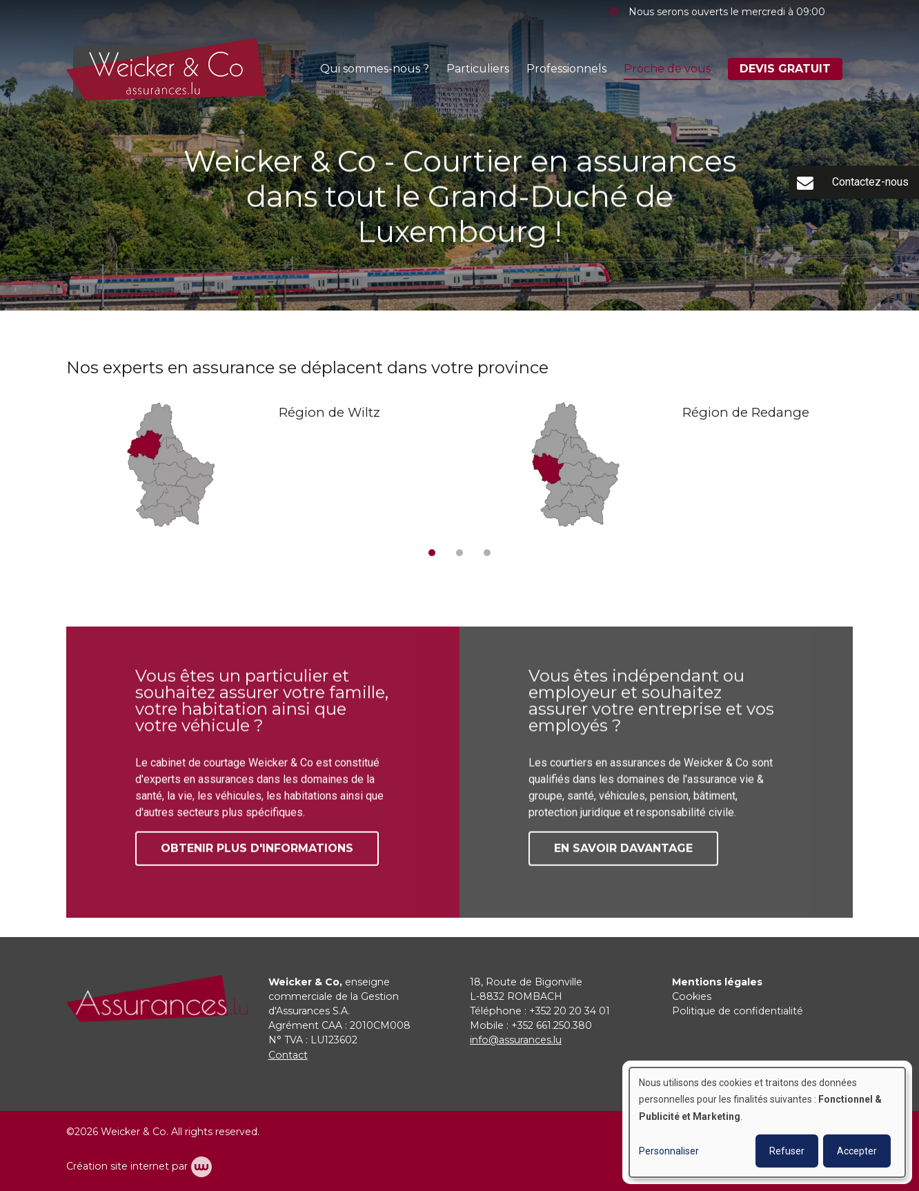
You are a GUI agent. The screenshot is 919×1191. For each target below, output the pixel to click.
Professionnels (566, 68)
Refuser (786, 1150)
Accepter (857, 1150)
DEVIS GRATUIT (785, 68)
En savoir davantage (623, 853)
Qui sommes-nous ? (374, 68)
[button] (432, 552)
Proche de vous (667, 68)
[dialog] (767, 1122)
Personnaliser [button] (669, 1150)
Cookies (691, 996)
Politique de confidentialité (737, 1011)
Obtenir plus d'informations (257, 853)
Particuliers (477, 68)
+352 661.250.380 (551, 1025)
